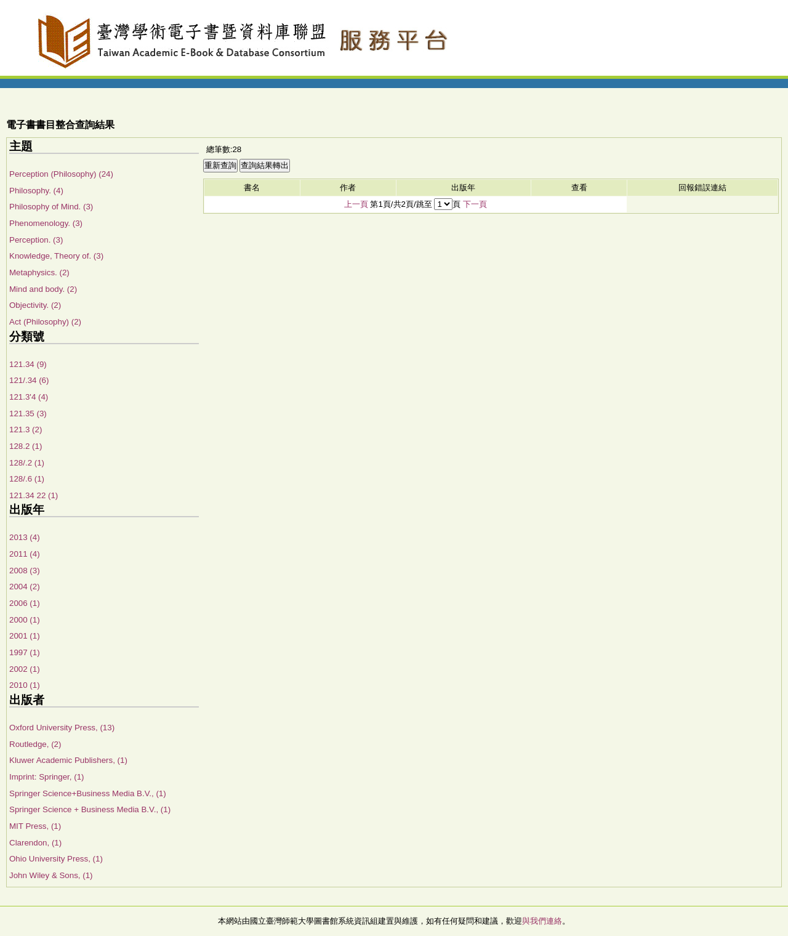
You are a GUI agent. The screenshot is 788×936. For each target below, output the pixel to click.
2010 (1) (24, 685)
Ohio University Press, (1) (56, 858)
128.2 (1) (25, 446)
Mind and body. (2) (43, 289)
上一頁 (356, 204)
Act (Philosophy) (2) (45, 321)
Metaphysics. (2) (39, 272)
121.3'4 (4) (28, 396)
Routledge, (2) (35, 744)
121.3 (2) (25, 429)
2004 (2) (24, 586)
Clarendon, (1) (35, 842)
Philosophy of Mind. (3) (51, 206)
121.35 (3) (28, 413)
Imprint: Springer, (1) (46, 776)
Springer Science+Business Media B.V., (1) (87, 793)
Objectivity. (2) (35, 305)
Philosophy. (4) (36, 190)
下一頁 (475, 204)
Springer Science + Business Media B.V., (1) (90, 809)
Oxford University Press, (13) (62, 727)
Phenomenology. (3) (45, 223)
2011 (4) (24, 554)
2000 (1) (24, 619)
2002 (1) (24, 669)
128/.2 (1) (26, 462)
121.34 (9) (28, 364)
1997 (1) (24, 652)
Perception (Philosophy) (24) (61, 174)
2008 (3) (24, 570)
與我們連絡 (542, 921)
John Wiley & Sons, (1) (51, 875)
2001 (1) (24, 635)
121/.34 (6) (29, 380)
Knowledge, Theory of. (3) (56, 255)
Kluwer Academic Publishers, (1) (68, 760)
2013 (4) (24, 537)
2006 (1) (24, 603)
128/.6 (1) (26, 478)
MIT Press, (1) (35, 826)
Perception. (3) (36, 239)
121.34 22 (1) (33, 495)
